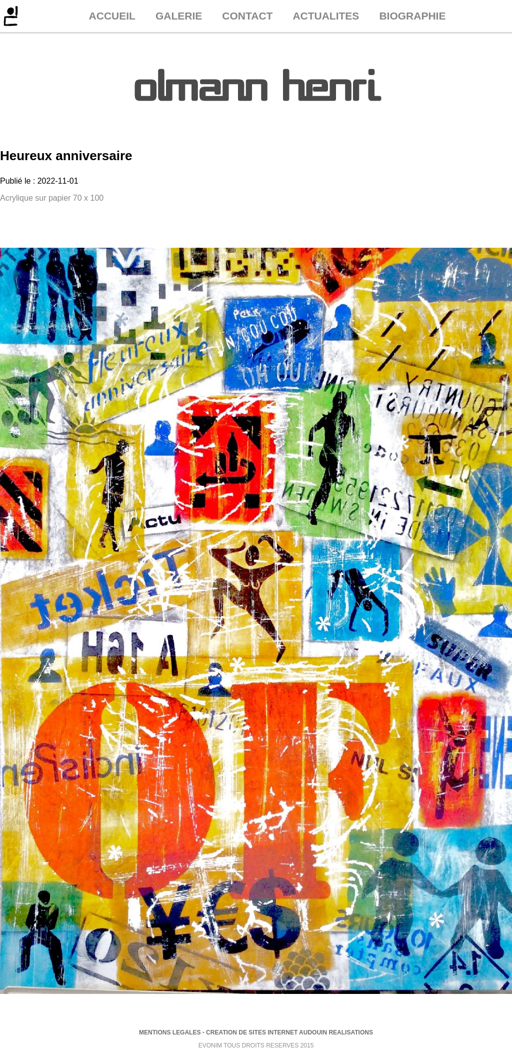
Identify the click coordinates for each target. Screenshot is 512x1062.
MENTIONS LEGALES (169, 1032)
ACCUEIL (112, 16)
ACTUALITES (325, 16)
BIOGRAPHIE (412, 16)
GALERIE (179, 16)
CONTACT (247, 16)
